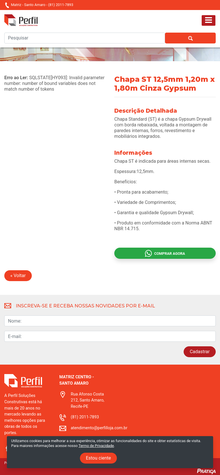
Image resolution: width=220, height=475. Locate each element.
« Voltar (18, 275)
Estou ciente (98, 458)
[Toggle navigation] (208, 20)
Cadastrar (200, 351)
